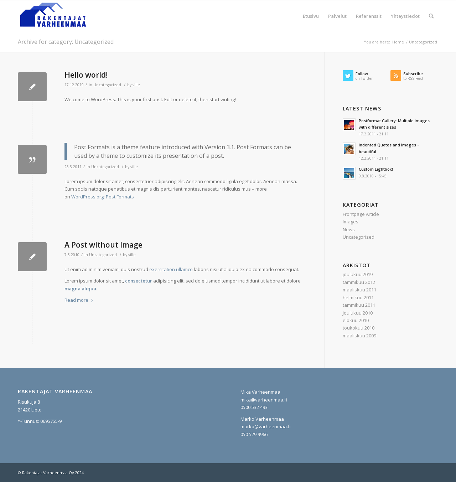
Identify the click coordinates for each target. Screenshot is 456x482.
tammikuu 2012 (359, 282)
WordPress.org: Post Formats (102, 196)
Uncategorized (107, 84)
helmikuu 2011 (358, 297)
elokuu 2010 (356, 320)
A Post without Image (103, 245)
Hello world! (86, 75)
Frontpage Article (361, 214)
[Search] (431, 16)
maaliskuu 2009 (359, 335)
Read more (80, 300)
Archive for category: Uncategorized (66, 42)
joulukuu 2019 (358, 274)
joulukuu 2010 (358, 313)
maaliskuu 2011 (359, 289)
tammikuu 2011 (359, 305)
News (349, 229)
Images (350, 221)
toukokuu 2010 (358, 328)
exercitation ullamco (171, 269)
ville (136, 84)
